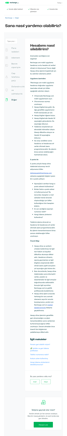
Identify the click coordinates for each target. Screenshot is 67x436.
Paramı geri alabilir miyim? (40, 344)
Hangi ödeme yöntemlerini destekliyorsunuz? (40, 363)
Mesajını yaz (43, 425)
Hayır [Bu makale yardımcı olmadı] (46, 382)
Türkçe (60, 3)
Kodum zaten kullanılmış (39, 358)
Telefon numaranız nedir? (39, 354)
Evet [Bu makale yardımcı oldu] (34, 382)
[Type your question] (11, 41)
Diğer (17, 18)
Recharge (8, 18)
